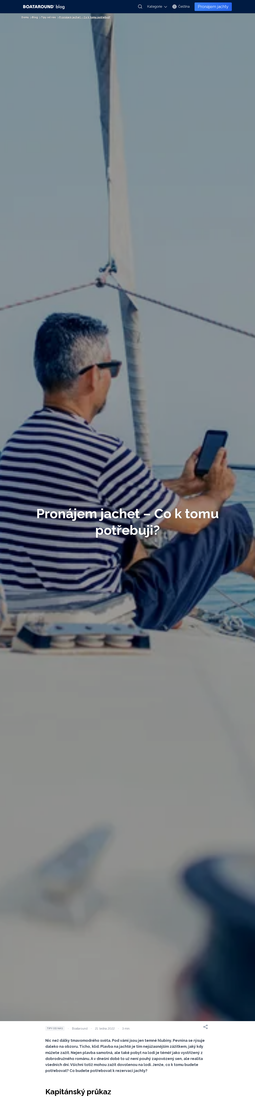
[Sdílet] (205, 1026)
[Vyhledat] (140, 7)
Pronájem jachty (213, 6)
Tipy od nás (55, 1028)
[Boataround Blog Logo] (44, 6)
